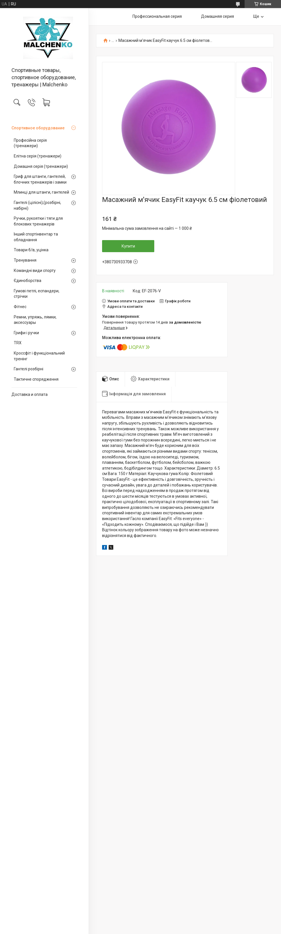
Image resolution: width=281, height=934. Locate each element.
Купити (128, 246)
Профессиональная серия (157, 16)
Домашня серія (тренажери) (41, 166)
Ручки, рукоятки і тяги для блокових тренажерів (38, 221)
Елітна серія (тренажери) (37, 156)
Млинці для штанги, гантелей (41, 192)
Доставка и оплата (29, 394)
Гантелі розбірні (28, 369)
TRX (18, 342)
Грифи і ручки (26, 332)
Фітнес (20, 306)
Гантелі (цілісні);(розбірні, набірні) (37, 205)
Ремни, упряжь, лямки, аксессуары (35, 320)
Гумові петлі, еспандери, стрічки (36, 294)
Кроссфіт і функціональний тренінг (39, 356)
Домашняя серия (217, 16)
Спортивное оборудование (38, 128)
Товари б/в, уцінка (31, 250)
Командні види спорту (35, 270)
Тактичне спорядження (36, 379)
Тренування (25, 260)
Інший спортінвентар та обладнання (36, 237)
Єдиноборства (27, 280)
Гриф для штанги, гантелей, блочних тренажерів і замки (40, 179)
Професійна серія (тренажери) (30, 143)
